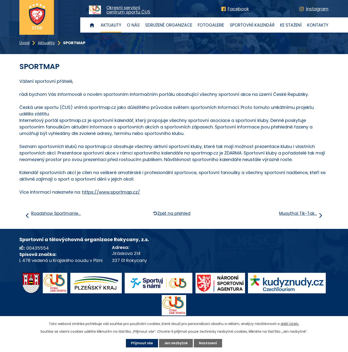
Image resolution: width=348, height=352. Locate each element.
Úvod (92, 25)
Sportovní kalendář (252, 25)
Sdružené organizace (168, 25)
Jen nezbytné (176, 343)
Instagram (317, 9)
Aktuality (111, 25)
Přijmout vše (142, 343)
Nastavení (208, 343)
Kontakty (317, 25)
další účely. (290, 323)
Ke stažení (291, 25)
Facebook (238, 9)
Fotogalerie (211, 25)
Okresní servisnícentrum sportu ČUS (128, 10)
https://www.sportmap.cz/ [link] (111, 192)
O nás (133, 25)
